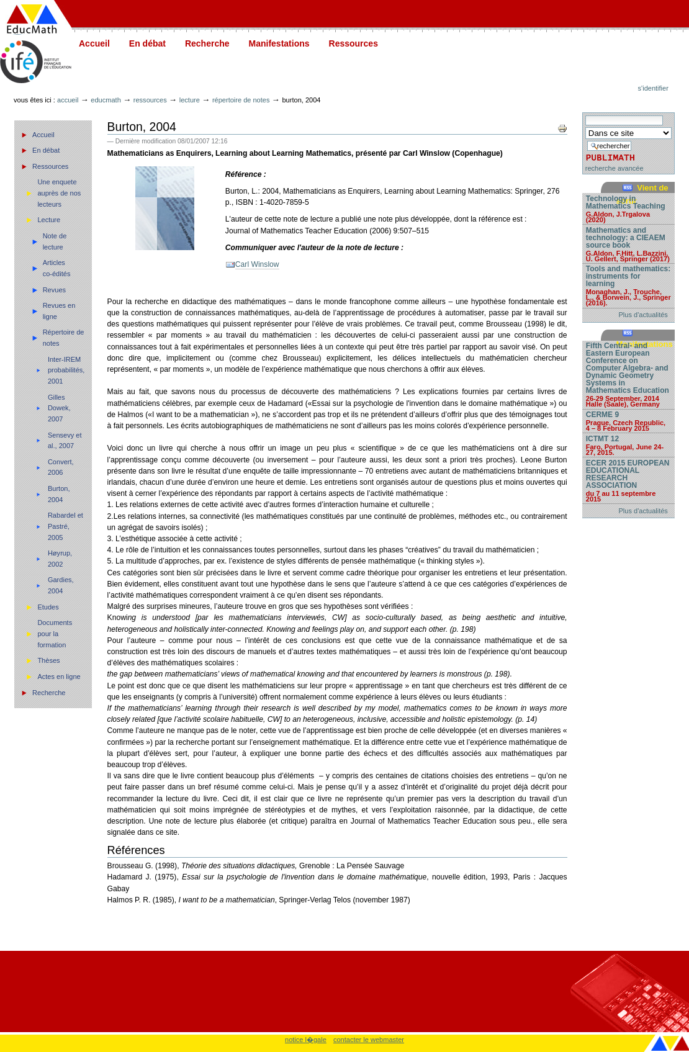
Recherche (207, 43)
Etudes (47, 607)
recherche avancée (614, 168)
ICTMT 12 (628, 445)
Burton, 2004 (59, 494)
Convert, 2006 (61, 467)
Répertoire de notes (241, 100)
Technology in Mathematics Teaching (628, 208)
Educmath (105, 100)
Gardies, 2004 (61, 585)
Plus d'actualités (643, 314)
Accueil (94, 43)
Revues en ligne (59, 311)
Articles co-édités (57, 268)
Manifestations (279, 43)
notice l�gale (305, 1039)
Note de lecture (55, 241)
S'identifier (653, 88)
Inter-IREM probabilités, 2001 (66, 370)
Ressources (353, 43)
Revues (54, 290)
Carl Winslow (257, 264)
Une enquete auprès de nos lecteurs (59, 192)
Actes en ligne (58, 676)
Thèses (48, 660)
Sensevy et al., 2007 (65, 440)
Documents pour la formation (54, 633)
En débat (147, 43)
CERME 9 (628, 420)
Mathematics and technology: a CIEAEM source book (628, 244)
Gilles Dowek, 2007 (59, 408)
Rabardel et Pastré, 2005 (65, 526)
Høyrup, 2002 (60, 558)
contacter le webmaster (368, 1039)
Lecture (189, 100)
